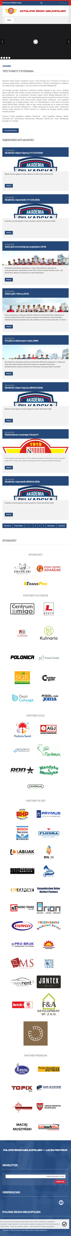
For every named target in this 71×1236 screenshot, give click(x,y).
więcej (8, 186)
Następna (51, 526)
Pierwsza (7, 526)
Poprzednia (18, 526)
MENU (9, 20)
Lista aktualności (10, 130)
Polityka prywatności (40, 1230)
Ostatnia (61, 526)
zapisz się (60, 1182)
